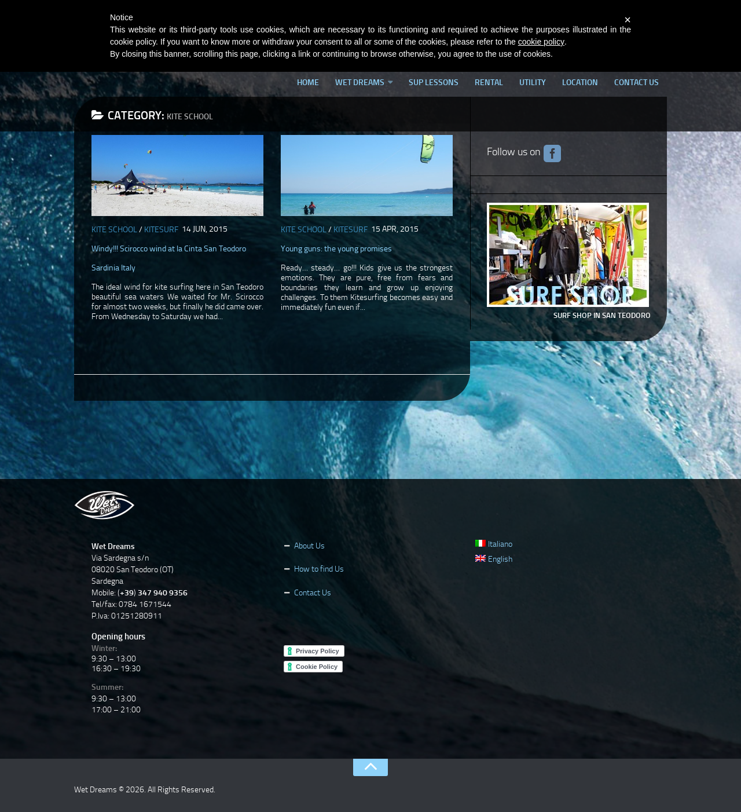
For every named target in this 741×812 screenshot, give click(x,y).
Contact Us (636, 82)
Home (308, 82)
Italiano (493, 544)
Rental (489, 82)
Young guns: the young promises (336, 249)
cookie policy (541, 41)
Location (580, 82)
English (493, 559)
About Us (309, 546)
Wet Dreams (359, 82)
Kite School (114, 230)
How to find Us (319, 569)
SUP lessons (433, 82)
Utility (532, 82)
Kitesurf (161, 230)
